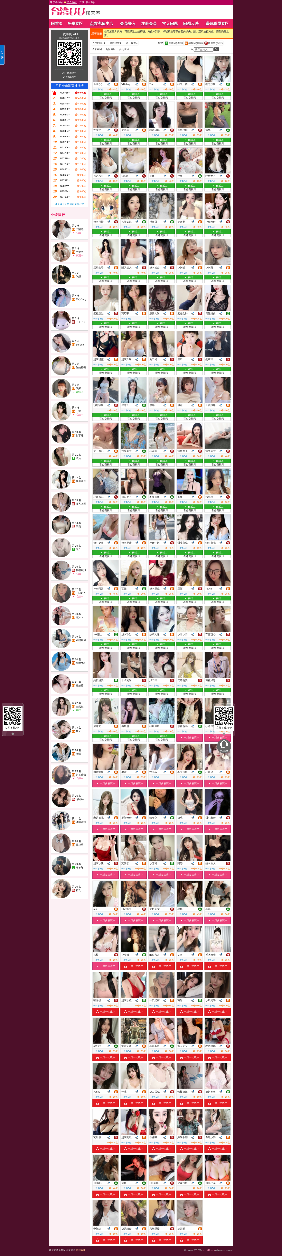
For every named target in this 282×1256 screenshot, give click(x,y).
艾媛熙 (79, 251)
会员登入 (128, 23)
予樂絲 (79, 229)
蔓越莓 (79, 685)
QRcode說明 (69, 76)
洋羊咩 (79, 867)
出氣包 (79, 706)
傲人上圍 (81, 503)
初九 (78, 890)
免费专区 (75, 23)
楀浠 (78, 753)
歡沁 (78, 458)
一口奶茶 (81, 592)
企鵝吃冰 (81, 640)
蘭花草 (79, 844)
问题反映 (191, 23)
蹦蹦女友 (81, 662)
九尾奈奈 (81, 481)
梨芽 (78, 731)
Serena (80, 344)
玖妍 (78, 276)
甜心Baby (81, 299)
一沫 (78, 411)
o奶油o (80, 799)
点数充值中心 (101, 23)
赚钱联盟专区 (217, 23)
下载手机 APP (69, 34)
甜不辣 (79, 435)
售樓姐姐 (81, 570)
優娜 (78, 388)
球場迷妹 (81, 822)
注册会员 (149, 23)
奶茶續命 (81, 774)
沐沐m (79, 617)
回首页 (57, 23)
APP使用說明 (69, 73)
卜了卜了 (81, 321)
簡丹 (78, 549)
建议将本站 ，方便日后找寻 (72, 2)
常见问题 (170, 23)
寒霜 (78, 526)
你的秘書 (81, 367)
